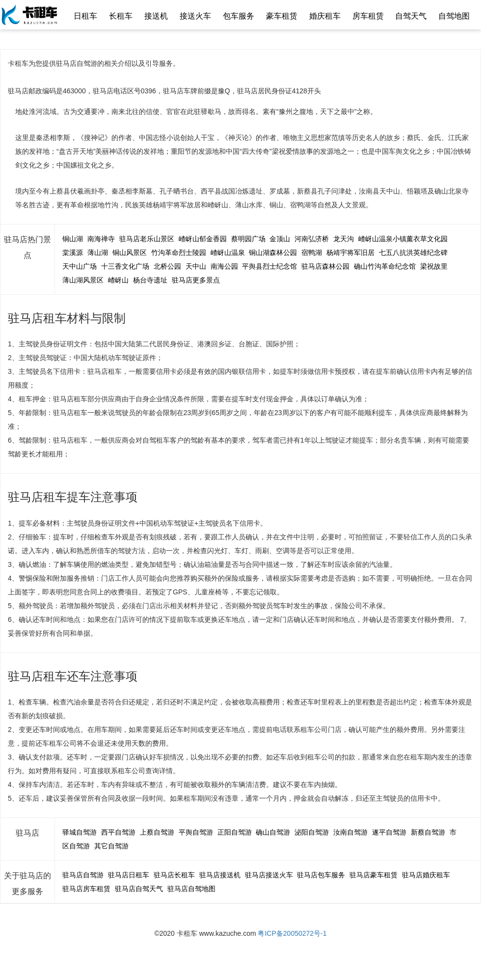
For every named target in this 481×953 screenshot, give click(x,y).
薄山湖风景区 (83, 280)
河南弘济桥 (311, 239)
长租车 (121, 16)
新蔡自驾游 (428, 832)
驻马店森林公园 (325, 266)
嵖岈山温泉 (228, 252)
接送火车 (195, 16)
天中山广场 (79, 266)
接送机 (156, 16)
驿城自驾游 (79, 832)
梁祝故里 (434, 266)
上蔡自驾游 (157, 832)
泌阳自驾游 (311, 832)
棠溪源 (72, 252)
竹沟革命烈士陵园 (178, 252)
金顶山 (279, 239)
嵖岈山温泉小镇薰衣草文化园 (403, 239)
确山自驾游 (273, 832)
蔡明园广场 (248, 239)
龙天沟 (343, 239)
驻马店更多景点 (196, 280)
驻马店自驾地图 (191, 889)
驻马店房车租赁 (86, 889)
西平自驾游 (118, 832)
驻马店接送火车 (269, 875)
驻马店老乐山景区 (146, 239)
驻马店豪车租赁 (373, 875)
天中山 (196, 266)
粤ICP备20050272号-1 (292, 933)
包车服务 (238, 16)
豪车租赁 (281, 16)
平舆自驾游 (196, 832)
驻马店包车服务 (321, 875)
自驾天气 (411, 16)
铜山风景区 (129, 252)
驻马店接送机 (219, 875)
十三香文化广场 (125, 266)
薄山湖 (97, 252)
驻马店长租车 (174, 875)
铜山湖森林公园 (273, 252)
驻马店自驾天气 (139, 889)
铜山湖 (72, 239)
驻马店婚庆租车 (426, 875)
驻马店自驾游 (83, 875)
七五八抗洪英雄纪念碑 (413, 252)
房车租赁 (368, 16)
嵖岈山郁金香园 (203, 239)
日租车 (85, 16)
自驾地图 (454, 16)
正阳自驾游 (234, 832)
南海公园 (224, 266)
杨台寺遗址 (150, 280)
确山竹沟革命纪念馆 (385, 266)
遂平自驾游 (389, 832)
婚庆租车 (325, 16)
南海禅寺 (101, 239)
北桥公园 (167, 266)
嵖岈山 (118, 280)
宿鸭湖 (311, 252)
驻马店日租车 (128, 875)
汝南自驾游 (350, 832)
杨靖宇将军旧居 (350, 252)
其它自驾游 (111, 846)
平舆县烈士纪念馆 (269, 266)
